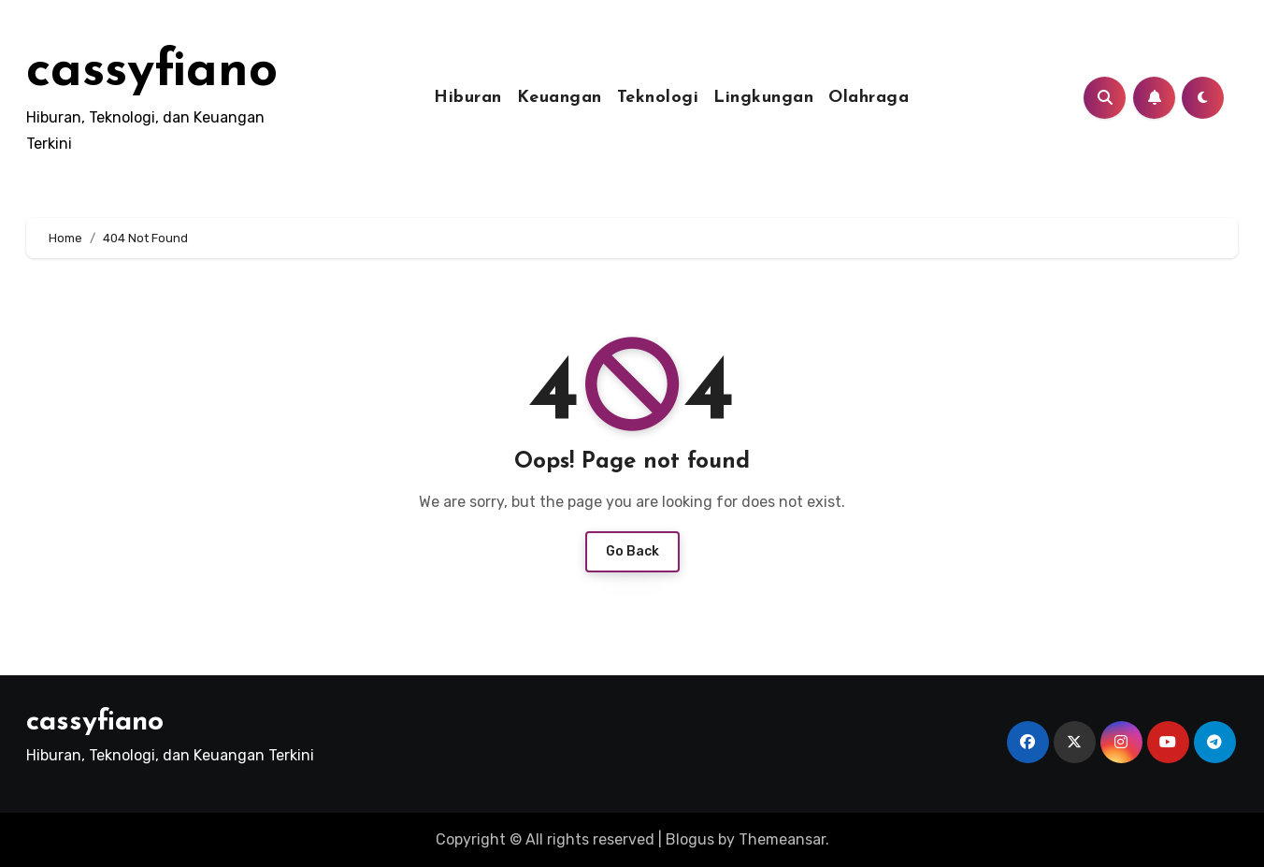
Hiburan (468, 98)
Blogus (690, 839)
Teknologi (658, 98)
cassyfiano (152, 72)
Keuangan (559, 98)
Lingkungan (763, 98)
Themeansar (782, 839)
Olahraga (868, 98)
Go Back (632, 551)
